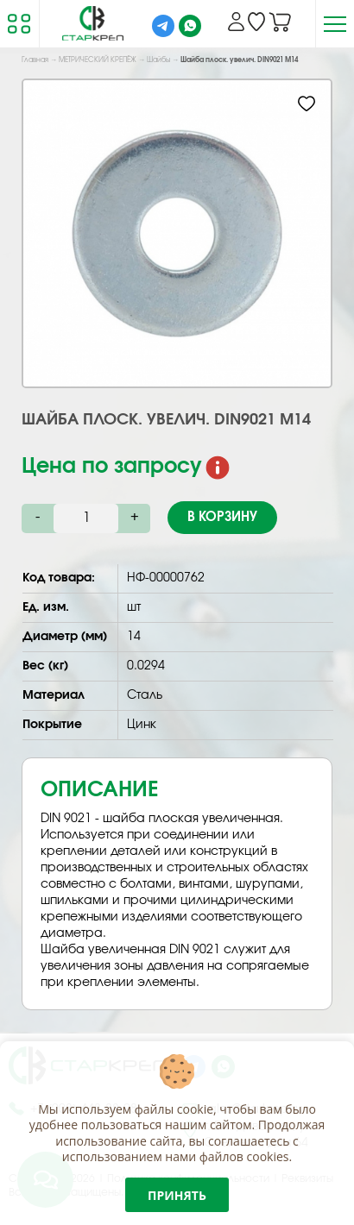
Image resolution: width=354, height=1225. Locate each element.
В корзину (222, 517)
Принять (177, 1195)
